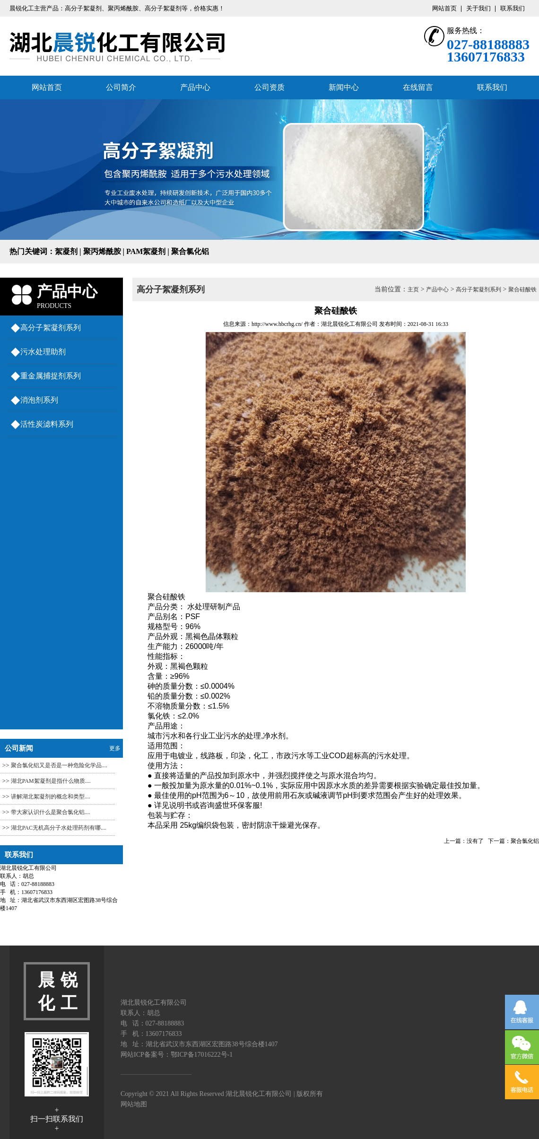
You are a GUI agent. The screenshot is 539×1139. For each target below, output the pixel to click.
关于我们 (478, 8)
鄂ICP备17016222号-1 (202, 1054)
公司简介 (121, 87)
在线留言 (418, 87)
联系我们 (512, 8)
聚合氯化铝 (525, 841)
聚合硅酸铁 (522, 289)
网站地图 (134, 1104)
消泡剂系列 (39, 400)
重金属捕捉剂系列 (50, 376)
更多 (115, 748)
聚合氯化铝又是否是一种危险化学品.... (59, 765)
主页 (413, 289)
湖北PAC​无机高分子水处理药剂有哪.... (58, 827)
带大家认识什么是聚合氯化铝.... (50, 812)
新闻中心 (344, 87)
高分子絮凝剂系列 (50, 328)
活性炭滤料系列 (46, 424)
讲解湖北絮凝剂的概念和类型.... (50, 796)
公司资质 (269, 87)
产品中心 (195, 87)
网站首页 (444, 8)
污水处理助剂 (43, 352)
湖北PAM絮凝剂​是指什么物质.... (51, 781)
